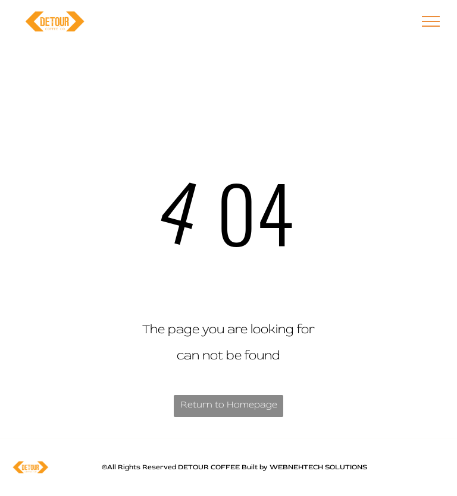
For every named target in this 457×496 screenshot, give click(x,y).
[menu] (430, 21)
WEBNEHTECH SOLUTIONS (318, 467)
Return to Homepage (228, 404)
